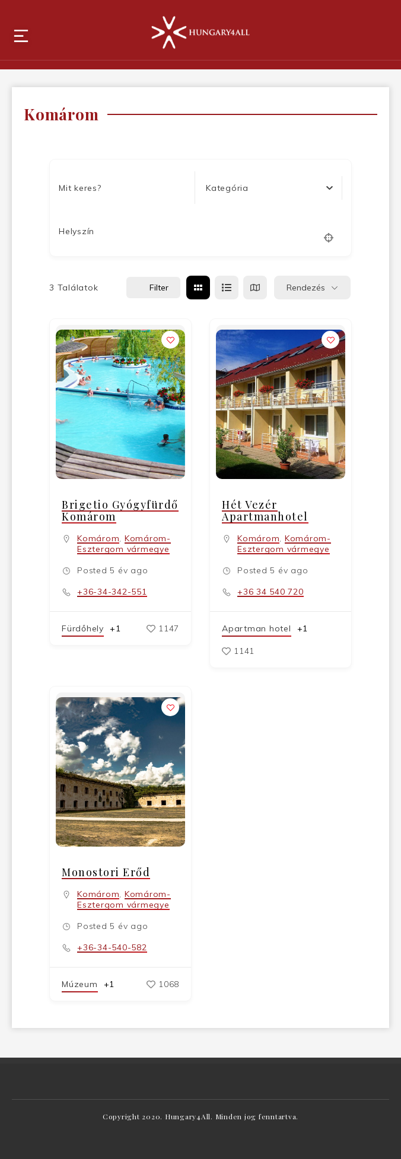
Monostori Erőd (106, 872)
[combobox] (269, 188)
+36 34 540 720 (270, 591)
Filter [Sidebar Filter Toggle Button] (153, 287)
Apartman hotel (256, 628)
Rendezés (306, 287)
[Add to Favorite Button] (170, 340)
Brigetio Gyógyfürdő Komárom (120, 510)
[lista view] (226, 287)
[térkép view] (255, 287)
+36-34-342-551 (112, 591)
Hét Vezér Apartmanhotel (265, 510)
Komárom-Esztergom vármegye (124, 543)
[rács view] (198, 287)
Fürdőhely (83, 628)
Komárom (98, 538)
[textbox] (227, 188)
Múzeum (80, 984)
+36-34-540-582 (112, 947)
